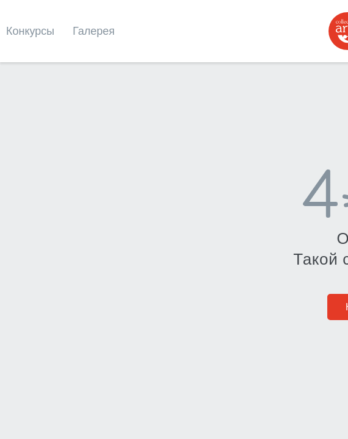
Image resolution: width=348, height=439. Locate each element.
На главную (174, 249)
